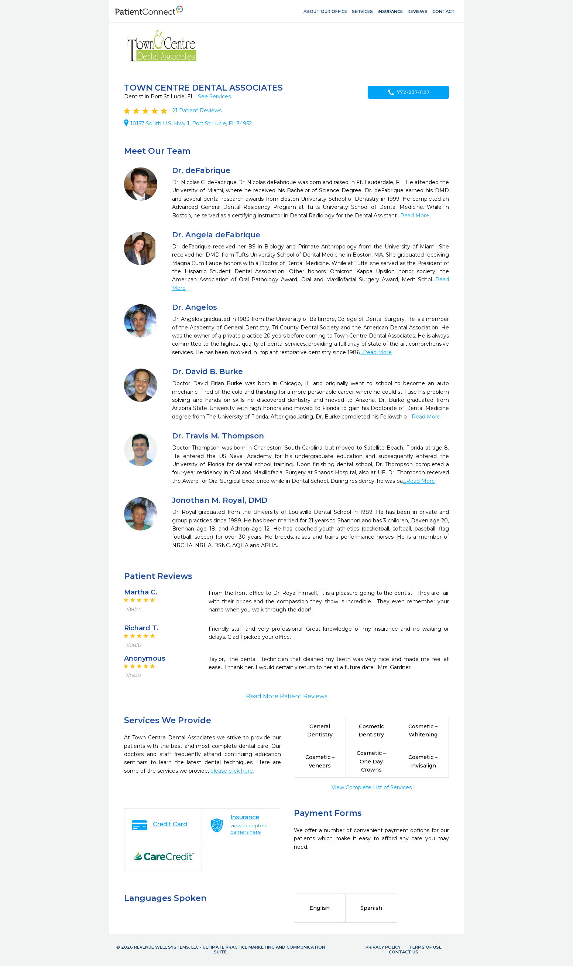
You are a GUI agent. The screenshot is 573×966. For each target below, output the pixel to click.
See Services (214, 96)
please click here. (232, 770)
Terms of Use (425, 947)
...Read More (413, 215)
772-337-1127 (408, 92)
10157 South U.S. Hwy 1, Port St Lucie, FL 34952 (191, 123)
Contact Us (403, 952)
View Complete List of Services (372, 787)
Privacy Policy (383, 947)
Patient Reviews (197, 110)
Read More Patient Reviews (286, 696)
